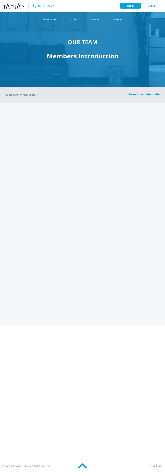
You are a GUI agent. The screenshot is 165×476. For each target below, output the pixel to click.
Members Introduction (20, 95)
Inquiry (130, 5)
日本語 (151, 5)
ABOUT (95, 19)
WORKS (73, 19)
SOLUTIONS (49, 19)
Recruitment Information (145, 94)
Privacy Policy (155, 465)
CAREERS (117, 19)
